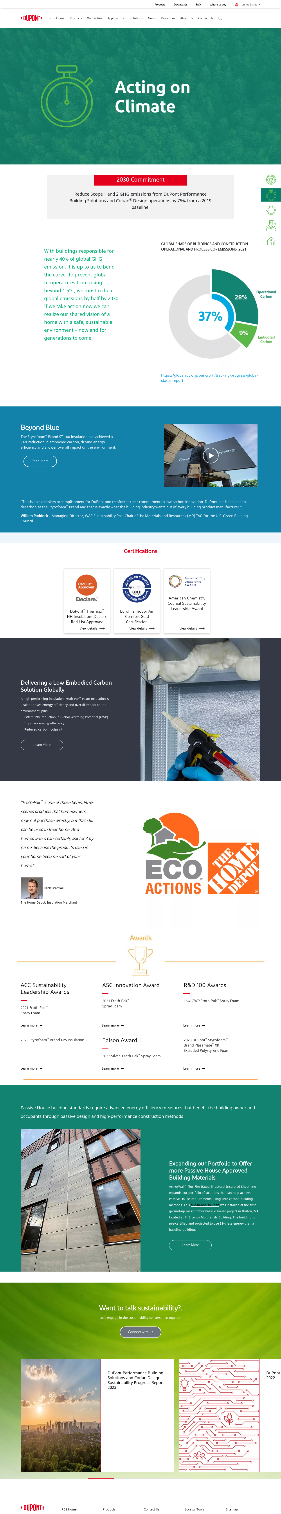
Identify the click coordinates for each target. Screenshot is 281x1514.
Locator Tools (194, 1494)
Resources (168, 18)
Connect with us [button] (140, 1332)
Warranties (94, 18)
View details (88, 628)
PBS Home (57, 18)
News (152, 18)
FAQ (198, 5)
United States (250, 4)
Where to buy (218, 5)
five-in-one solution (205, 1205)
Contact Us (205, 18)
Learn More (41, 745)
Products (160, 5)
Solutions (136, 18)
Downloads (180, 5)
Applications (115, 18)
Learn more (31, 1025)
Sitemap (232, 1494)
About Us (186, 18)
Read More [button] (40, 461)
